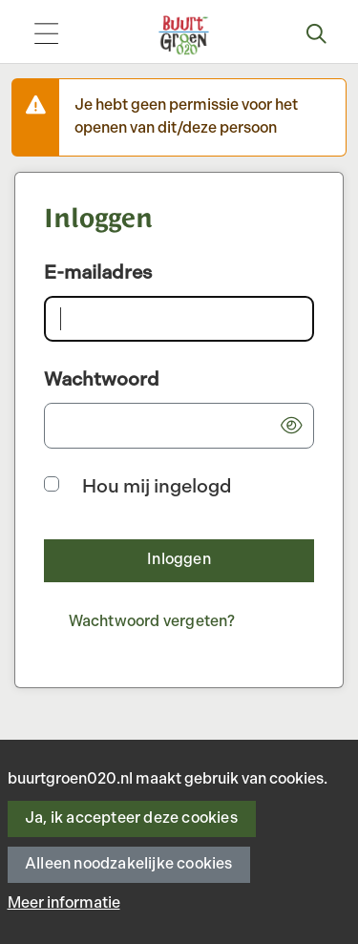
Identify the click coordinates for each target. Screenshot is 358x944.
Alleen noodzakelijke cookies (129, 864)
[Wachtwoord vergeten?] (152, 622)
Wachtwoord (101, 379)
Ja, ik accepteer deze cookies (131, 818)
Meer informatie (64, 903)
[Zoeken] (317, 35)
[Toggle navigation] (46, 35)
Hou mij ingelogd (157, 486)
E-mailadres (98, 273)
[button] (291, 426)
